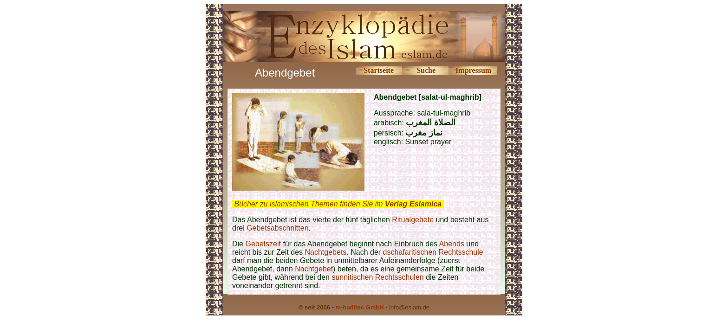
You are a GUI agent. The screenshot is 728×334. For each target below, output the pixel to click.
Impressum (473, 70)
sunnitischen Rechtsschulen (377, 277)
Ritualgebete (413, 220)
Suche (426, 70)
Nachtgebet (314, 269)
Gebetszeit (262, 244)
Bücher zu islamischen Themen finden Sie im (338, 204)
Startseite (379, 70)
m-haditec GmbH (360, 307)
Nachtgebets (326, 252)
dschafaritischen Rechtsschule (433, 252)
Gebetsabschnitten (277, 228)
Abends (451, 244)
